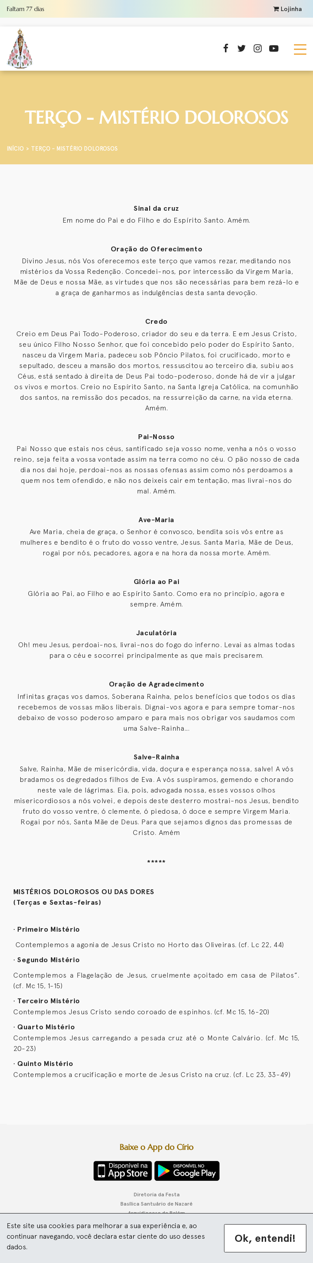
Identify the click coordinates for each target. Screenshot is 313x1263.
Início (15, 148)
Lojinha (287, 9)
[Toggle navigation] (300, 48)
